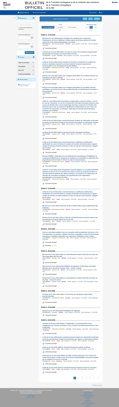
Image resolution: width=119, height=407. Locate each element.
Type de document (23, 62)
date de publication (48, 27)
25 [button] (91, 27)
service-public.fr (88, 392)
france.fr (88, 399)
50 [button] (95, 27)
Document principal (51, 48)
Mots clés (21, 70)
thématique (60, 27)
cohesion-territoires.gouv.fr (88, 403)
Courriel (97, 18)
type (60, 29)
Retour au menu (97, 385)
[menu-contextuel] (19, 27)
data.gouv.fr (88, 400)
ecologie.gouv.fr (88, 402)
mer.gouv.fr (88, 405)
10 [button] (86, 27)
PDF (85, 18)
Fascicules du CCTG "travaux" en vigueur (24, 85)
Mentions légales (31, 397)
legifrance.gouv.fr (88, 394)
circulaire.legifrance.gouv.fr (88, 395)
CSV (90, 18)
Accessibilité (31, 395)
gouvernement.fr (88, 397)
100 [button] (91, 29)
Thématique (21, 66)
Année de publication (24, 74)
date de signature (72, 27)
